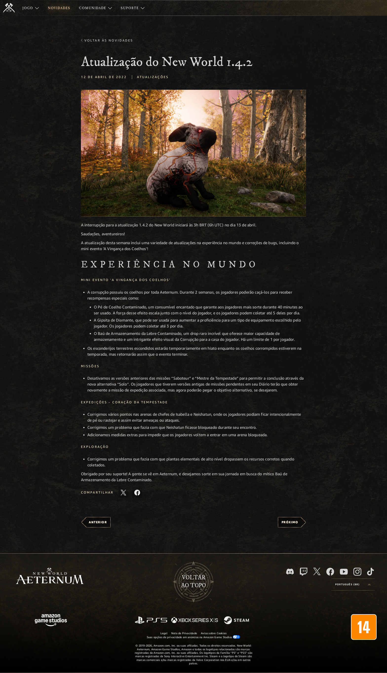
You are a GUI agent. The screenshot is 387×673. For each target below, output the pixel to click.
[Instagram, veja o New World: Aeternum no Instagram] (357, 572)
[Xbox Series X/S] (194, 620)
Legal (163, 633)
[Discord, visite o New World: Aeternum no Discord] (290, 571)
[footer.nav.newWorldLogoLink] (50, 576)
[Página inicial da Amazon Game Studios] (51, 620)
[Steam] (237, 620)
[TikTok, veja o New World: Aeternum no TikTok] (370, 572)
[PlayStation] (151, 620)
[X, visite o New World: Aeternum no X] (317, 571)
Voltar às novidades (108, 40)
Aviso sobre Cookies (214, 633)
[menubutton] (353, 584)
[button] (193, 153)
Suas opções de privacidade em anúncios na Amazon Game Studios (193, 637)
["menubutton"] (30, 8)
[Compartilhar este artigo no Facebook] (137, 493)
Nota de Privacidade (184, 633)
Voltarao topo (193, 581)
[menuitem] (30, 8)
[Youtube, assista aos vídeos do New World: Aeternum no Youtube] (344, 572)
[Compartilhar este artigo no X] (123, 493)
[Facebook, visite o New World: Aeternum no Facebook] (330, 572)
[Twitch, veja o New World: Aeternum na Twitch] (304, 572)
